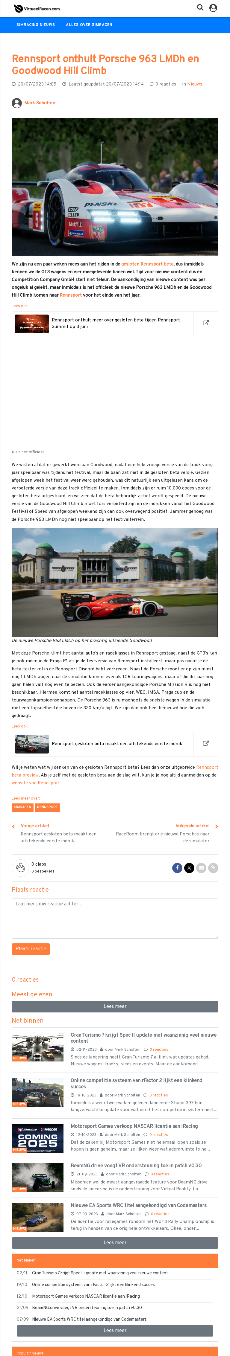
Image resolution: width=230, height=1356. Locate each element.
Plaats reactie (31, 949)
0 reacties (159, 1049)
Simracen (22, 807)
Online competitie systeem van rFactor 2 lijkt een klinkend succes (136, 1084)
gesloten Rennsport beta (147, 264)
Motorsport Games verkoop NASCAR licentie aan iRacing (134, 1126)
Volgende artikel (192, 826)
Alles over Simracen (89, 25)
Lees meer (115, 1007)
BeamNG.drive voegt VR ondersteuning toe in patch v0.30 (136, 1166)
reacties (163, 84)
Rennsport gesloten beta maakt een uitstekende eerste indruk (58, 837)
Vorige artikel (35, 826)
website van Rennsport (36, 783)
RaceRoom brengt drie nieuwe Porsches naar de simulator (162, 837)
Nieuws (194, 84)
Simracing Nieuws (35, 25)
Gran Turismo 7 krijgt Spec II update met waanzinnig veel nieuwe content (144, 1038)
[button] (198, 9)
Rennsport (71, 295)
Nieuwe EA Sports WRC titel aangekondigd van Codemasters (139, 1206)
